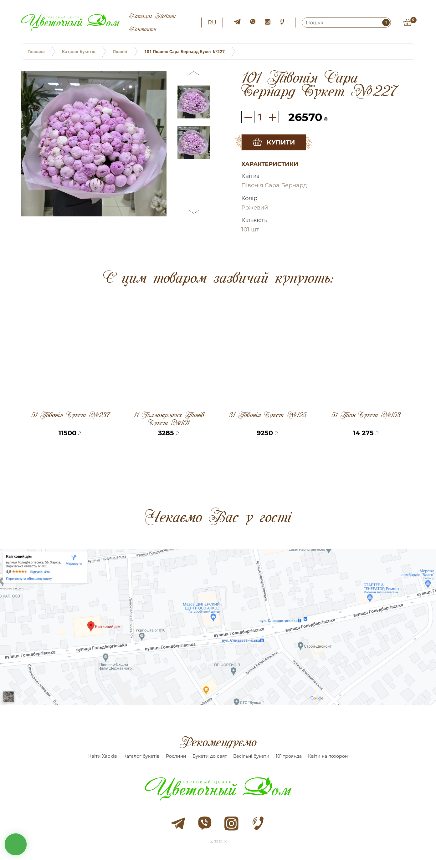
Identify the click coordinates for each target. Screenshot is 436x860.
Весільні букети (251, 756)
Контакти (142, 29)
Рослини (176, 756)
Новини (165, 16)
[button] (193, 74)
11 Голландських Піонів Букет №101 (169, 419)
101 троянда (289, 756)
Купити (281, 142)
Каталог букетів (141, 756)
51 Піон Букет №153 (365, 415)
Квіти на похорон (328, 756)
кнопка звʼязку (16, 844)
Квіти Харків (102, 756)
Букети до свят (209, 756)
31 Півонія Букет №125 (267, 415)
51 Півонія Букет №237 (70, 415)
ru (212, 22)
